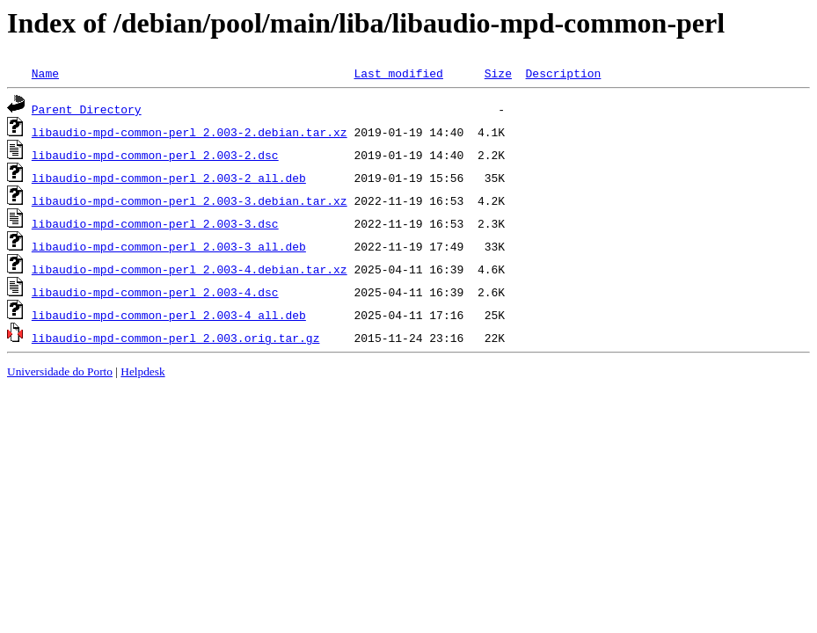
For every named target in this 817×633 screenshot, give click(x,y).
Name (45, 73)
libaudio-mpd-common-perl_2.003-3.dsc (155, 223)
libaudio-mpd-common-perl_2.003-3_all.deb (169, 246)
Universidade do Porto (60, 371)
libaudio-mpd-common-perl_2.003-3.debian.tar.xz (189, 200)
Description (563, 73)
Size (498, 73)
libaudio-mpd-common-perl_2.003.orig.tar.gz (176, 338)
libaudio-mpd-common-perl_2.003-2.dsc (155, 155)
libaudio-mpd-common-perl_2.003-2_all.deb (169, 178)
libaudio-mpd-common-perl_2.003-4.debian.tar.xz (189, 269)
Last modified (398, 73)
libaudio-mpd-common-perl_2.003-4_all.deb (169, 315)
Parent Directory (87, 109)
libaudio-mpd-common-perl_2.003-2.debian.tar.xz (189, 132)
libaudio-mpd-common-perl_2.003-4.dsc (155, 292)
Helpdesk (142, 371)
